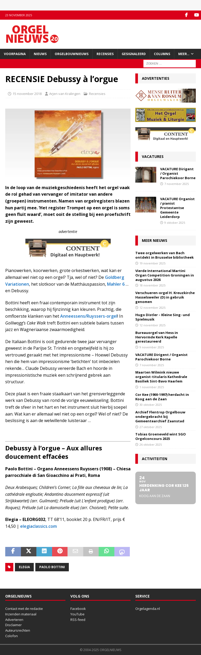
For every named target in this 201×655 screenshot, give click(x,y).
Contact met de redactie (24, 608)
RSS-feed (77, 619)
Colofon (11, 635)
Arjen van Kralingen (64, 93)
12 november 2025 (152, 308)
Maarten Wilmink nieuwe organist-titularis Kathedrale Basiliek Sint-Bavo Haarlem (161, 377)
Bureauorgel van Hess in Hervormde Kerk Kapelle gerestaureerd (156, 337)
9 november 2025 (151, 347)
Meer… (183, 54)
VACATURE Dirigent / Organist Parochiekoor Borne (178, 173)
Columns (162, 54)
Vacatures (153, 156)
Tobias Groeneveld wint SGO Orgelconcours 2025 (160, 436)
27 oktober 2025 (150, 427)
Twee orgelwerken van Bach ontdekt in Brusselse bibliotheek (164, 255)
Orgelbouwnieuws (71, 54)
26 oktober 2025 (150, 444)
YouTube (77, 614)
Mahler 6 (116, 284)
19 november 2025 (152, 263)
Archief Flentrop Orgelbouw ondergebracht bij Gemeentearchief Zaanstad (160, 416)
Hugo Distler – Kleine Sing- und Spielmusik (162, 317)
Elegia (24, 567)
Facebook (78, 608)
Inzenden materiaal (20, 614)
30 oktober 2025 (150, 405)
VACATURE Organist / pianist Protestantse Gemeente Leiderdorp (177, 207)
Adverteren (14, 619)
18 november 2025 (152, 285)
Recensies (105, 54)
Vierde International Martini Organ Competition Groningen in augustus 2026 (164, 275)
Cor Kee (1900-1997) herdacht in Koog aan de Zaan (162, 396)
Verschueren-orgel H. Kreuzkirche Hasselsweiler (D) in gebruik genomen (165, 297)
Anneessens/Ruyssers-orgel (88, 316)
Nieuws (40, 54)
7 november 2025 (176, 184)
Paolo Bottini (52, 567)
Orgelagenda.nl (147, 608)
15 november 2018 (27, 93)
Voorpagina (15, 54)
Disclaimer (13, 624)
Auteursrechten (17, 630)
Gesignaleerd (134, 54)
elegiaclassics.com (38, 526)
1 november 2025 (151, 387)
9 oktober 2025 (174, 223)
